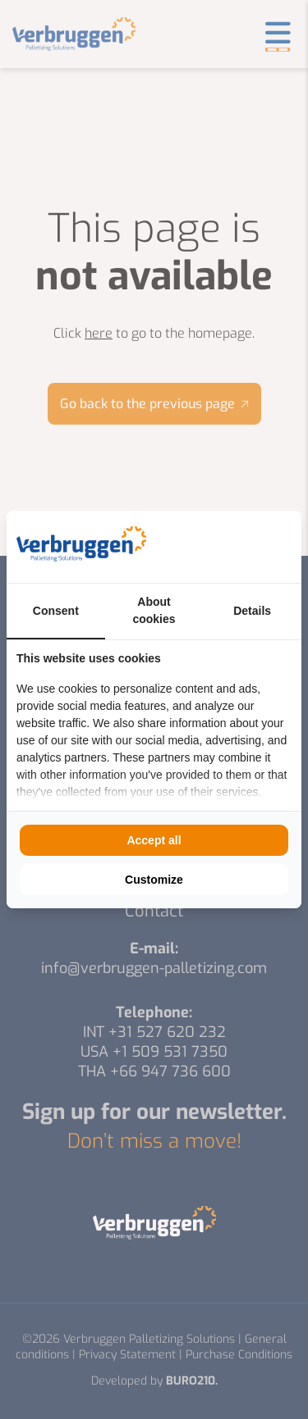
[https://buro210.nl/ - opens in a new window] (230, 547)
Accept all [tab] (153, 840)
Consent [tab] (56, 610)
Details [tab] (252, 610)
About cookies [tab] (153, 610)
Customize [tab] (154, 879)
